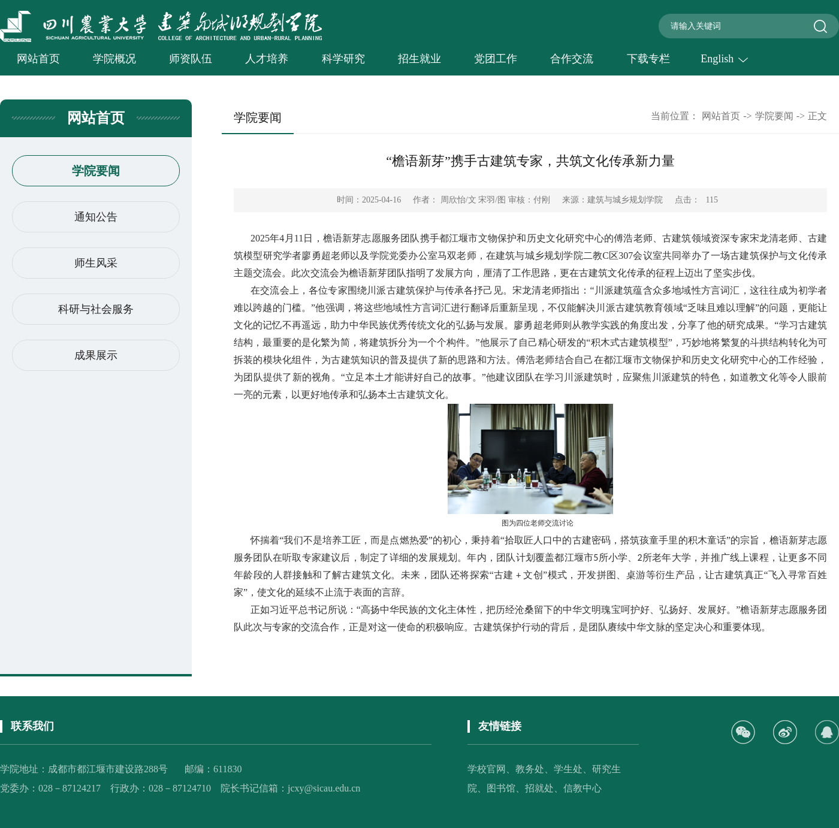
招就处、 (544, 788)
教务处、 (534, 769)
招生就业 (419, 59)
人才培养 (266, 59)
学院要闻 (96, 170)
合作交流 (571, 59)
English (724, 59)
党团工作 (495, 59)
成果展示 (95, 355)
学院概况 (114, 59)
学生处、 (573, 769)
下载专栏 (648, 59)
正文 (817, 116)
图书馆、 (506, 788)
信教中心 (582, 788)
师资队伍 (190, 59)
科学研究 (343, 59)
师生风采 (95, 263)
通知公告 (95, 217)
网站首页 (38, 59)
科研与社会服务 (96, 309)
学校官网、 (491, 769)
